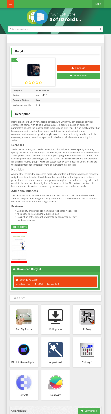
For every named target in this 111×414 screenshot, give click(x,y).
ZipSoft (24, 395)
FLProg (87, 329)
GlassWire (55, 395)
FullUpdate (55, 329)
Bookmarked (78, 75)
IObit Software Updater (24, 362)
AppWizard (55, 362)
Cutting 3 (87, 362)
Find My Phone (23, 329)
